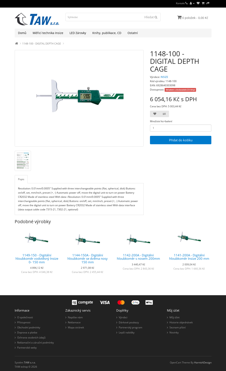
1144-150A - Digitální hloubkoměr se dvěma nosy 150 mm (87, 258)
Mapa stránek (76, 327)
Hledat (150, 17)
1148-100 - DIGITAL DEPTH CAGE (41, 43)
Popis (21, 179)
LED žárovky (78, 33)
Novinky (174, 332)
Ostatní (133, 33)
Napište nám (75, 317)
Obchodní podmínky (28, 327)
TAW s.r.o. (30, 362)
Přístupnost (23, 322)
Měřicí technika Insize (48, 33)
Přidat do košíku (180, 140)
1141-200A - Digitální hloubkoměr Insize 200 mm (189, 257)
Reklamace (74, 322)
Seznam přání (177, 327)
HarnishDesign (203, 362)
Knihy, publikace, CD (106, 33)
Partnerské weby (27, 347)
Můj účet (174, 317)
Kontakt (182, 3)
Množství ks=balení (161, 121)
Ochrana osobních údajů (31, 337)
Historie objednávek (181, 322)
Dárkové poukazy (129, 322)
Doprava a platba (27, 332)
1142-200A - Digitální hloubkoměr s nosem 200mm (138, 257)
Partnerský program (130, 327)
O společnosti (25, 317)
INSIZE (164, 77)
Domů (22, 33)
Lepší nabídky (126, 332)
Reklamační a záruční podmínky (35, 342)
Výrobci (123, 317)
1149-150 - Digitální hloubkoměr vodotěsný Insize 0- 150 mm (36, 258)
